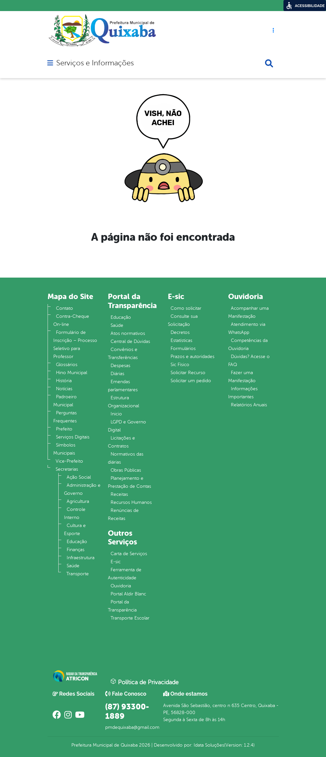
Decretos (180, 332)
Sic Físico (180, 364)
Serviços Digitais (72, 437)
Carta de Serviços (129, 553)
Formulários (183, 348)
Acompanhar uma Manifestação (248, 312)
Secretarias (67, 469)
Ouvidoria (121, 585)
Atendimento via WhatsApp (246, 328)
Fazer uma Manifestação (242, 376)
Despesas (120, 365)
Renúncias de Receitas (123, 514)
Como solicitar (186, 308)
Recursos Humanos (131, 502)
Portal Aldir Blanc (128, 593)
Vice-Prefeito (69, 461)
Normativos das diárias (125, 458)
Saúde (73, 565)
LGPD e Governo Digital (127, 425)
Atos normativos (128, 333)
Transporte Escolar (130, 618)
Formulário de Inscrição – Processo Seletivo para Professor (75, 344)
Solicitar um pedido (191, 380)
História (64, 380)
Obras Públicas (126, 470)
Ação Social (79, 477)
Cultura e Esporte (75, 529)
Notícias (64, 388)
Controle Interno (74, 513)
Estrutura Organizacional (123, 401)
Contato (64, 308)
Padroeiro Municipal (65, 400)
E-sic (116, 561)
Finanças (75, 549)
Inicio (116, 413)
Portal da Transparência (122, 606)
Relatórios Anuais (249, 404)
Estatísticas (181, 340)
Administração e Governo (82, 489)
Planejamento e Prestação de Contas (129, 482)
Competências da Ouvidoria (248, 344)
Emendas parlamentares (123, 385)
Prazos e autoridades (192, 356)
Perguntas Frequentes (65, 416)
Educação (77, 541)
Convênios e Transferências (123, 353)
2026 (144, 745)
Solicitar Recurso (188, 372)
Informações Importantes (243, 392)
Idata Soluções (209, 745)
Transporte (77, 573)
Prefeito (64, 428)
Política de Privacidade (144, 682)
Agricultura (78, 501)
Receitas (119, 494)
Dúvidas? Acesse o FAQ (249, 360)
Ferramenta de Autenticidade (124, 573)
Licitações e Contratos (121, 442)
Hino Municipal (71, 372)
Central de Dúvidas (130, 341)
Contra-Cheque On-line (71, 320)
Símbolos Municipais (64, 449)
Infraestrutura (80, 557)
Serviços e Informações (95, 63)
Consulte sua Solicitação (183, 320)
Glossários (66, 364)
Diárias (117, 373)
